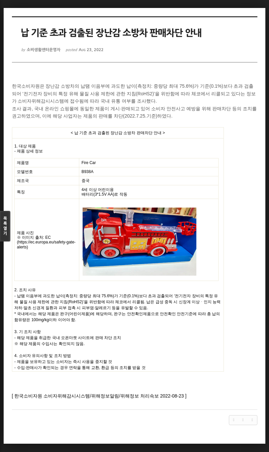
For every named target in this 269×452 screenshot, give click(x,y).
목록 (5, 226)
